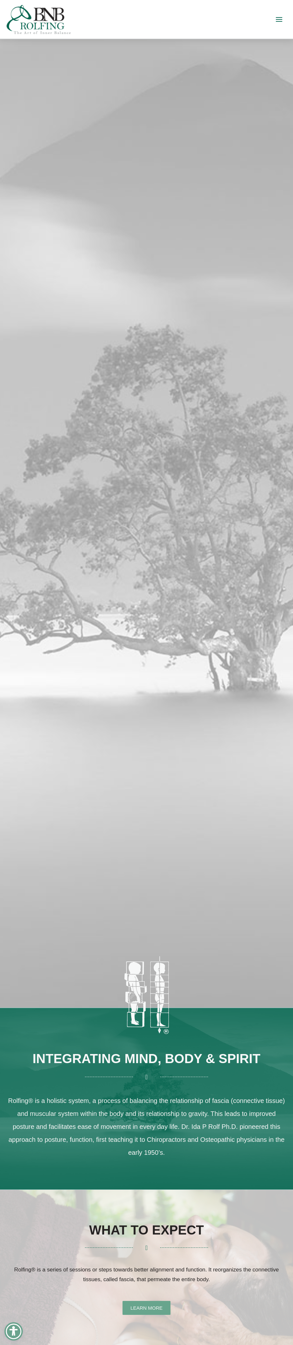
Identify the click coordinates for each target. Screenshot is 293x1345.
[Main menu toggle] (279, 19)
